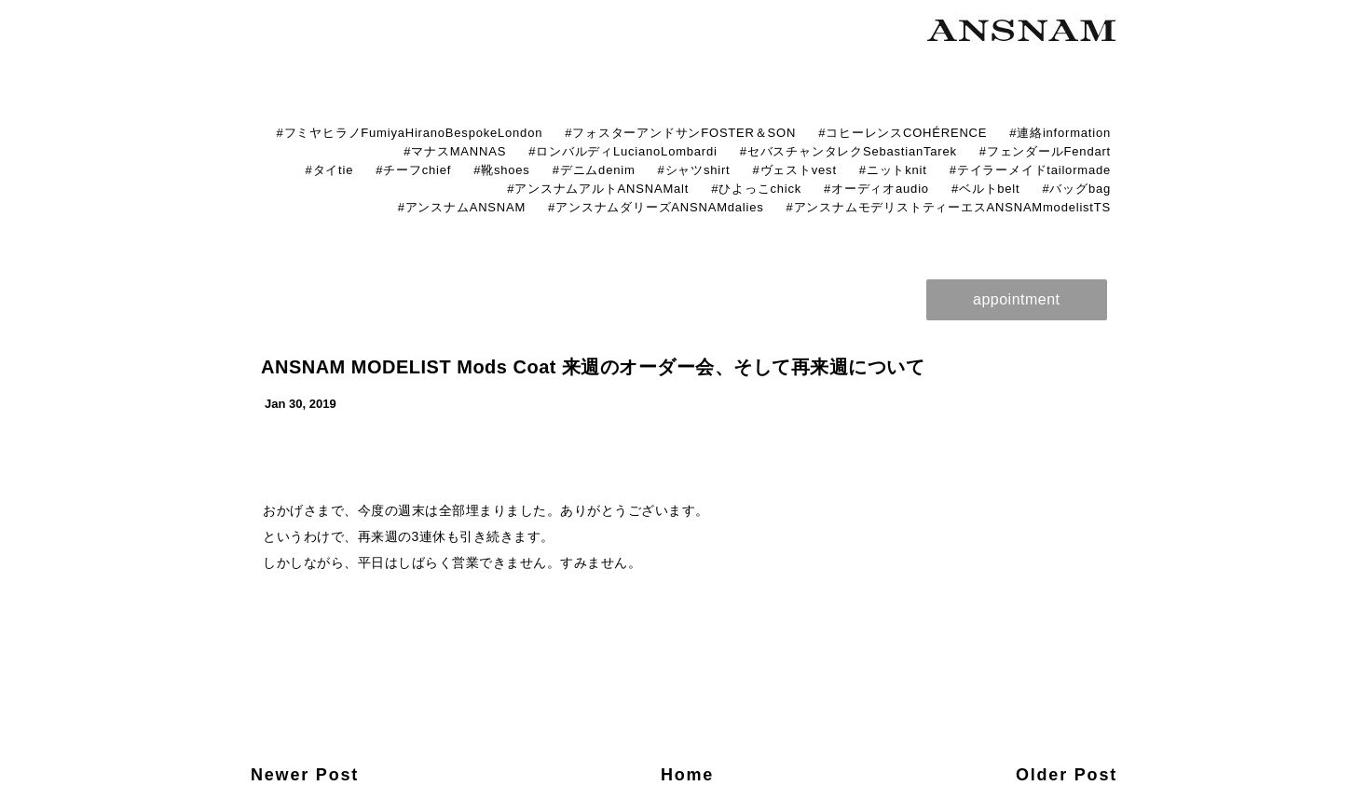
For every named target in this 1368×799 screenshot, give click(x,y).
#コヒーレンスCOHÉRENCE (902, 133)
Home (687, 774)
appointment (1016, 299)
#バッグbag (1076, 189)
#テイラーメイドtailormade (1030, 170)
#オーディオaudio (876, 189)
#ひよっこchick (756, 189)
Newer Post (305, 774)
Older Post (1066, 774)
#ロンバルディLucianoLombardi (623, 151)
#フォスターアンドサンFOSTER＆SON (680, 133)
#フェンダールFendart (1045, 151)
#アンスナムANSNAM (462, 207)
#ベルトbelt (985, 189)
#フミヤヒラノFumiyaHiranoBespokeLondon (409, 133)
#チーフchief (413, 170)
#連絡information (1060, 133)
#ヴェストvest (795, 170)
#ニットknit (893, 170)
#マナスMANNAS (455, 151)
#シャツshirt (694, 170)
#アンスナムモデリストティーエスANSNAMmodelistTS (949, 207)
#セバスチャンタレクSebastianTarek (848, 151)
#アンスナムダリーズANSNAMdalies (655, 207)
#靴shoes (501, 170)
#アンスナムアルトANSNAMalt (598, 189)
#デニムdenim (594, 170)
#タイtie (329, 170)
